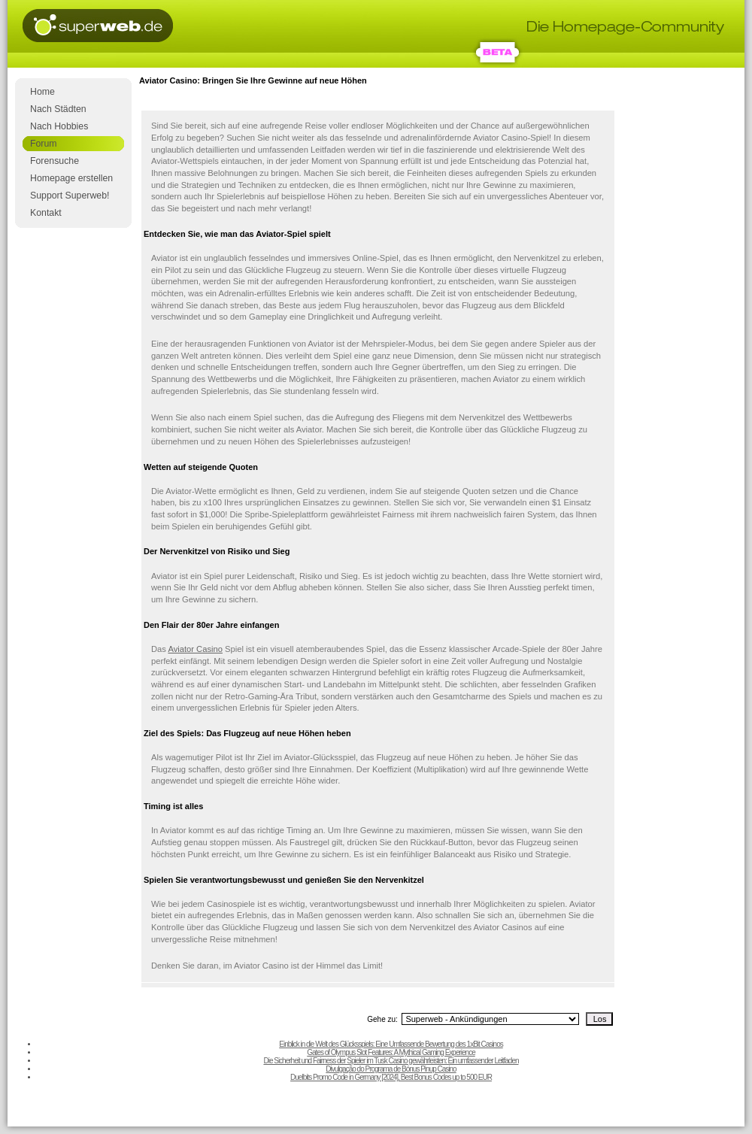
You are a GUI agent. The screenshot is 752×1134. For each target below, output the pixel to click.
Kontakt (46, 213)
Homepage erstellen (71, 178)
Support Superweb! (69, 195)
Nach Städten (58, 109)
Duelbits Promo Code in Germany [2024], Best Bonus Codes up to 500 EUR (391, 1077)
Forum (43, 143)
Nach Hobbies (59, 126)
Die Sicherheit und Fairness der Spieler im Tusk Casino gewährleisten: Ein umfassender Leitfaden (390, 1061)
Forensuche (54, 161)
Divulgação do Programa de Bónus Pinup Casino (391, 1069)
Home (42, 91)
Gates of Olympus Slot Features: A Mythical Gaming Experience (391, 1052)
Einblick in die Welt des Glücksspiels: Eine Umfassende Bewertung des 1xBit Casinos (390, 1044)
